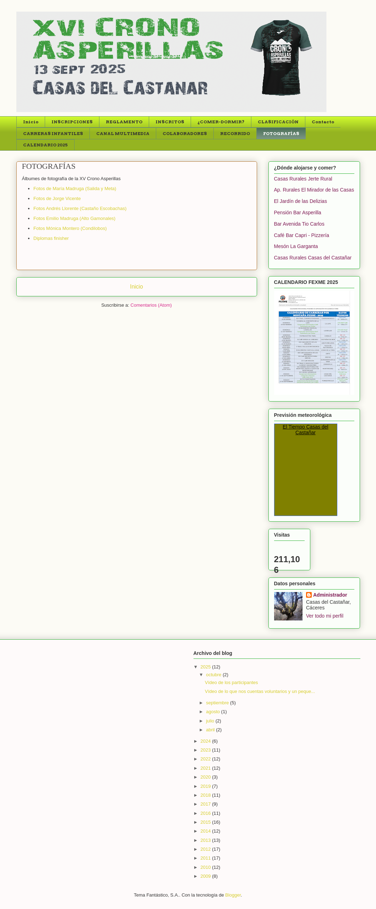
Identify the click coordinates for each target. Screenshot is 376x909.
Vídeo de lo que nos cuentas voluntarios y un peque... (260, 691)
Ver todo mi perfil (324, 616)
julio (211, 721)
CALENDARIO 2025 (45, 144)
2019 (206, 786)
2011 (206, 858)
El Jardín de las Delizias (300, 201)
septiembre (218, 702)
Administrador (330, 595)
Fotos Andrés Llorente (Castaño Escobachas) (79, 208)
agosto (213, 711)
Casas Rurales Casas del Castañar (313, 257)
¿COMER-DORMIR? (221, 121)
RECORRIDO (235, 133)
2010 (206, 867)
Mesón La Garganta (296, 246)
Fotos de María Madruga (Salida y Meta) (74, 188)
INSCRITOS (170, 121)
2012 (206, 849)
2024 (206, 741)
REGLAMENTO (124, 121)
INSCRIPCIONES (72, 121)
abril (211, 729)
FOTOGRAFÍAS (281, 133)
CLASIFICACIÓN (278, 121)
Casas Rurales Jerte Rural (303, 179)
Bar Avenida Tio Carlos (299, 224)
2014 (206, 831)
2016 (206, 813)
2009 (206, 876)
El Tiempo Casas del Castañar (305, 429)
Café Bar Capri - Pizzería (301, 235)
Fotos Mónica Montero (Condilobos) (70, 228)
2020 (206, 777)
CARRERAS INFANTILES (53, 133)
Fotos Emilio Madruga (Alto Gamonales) (74, 218)
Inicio (30, 121)
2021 (206, 768)
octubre (214, 674)
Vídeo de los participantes (231, 682)
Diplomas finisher (51, 238)
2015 (206, 822)
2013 (206, 840)
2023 (206, 750)
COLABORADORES (185, 133)
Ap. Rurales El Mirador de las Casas (314, 190)
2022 (206, 759)
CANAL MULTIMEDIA (122, 133)
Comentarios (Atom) (151, 305)
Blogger (233, 895)
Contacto (323, 121)
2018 (206, 795)
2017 (206, 804)
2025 (206, 666)
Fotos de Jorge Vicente (57, 198)
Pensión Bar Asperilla (297, 212)
